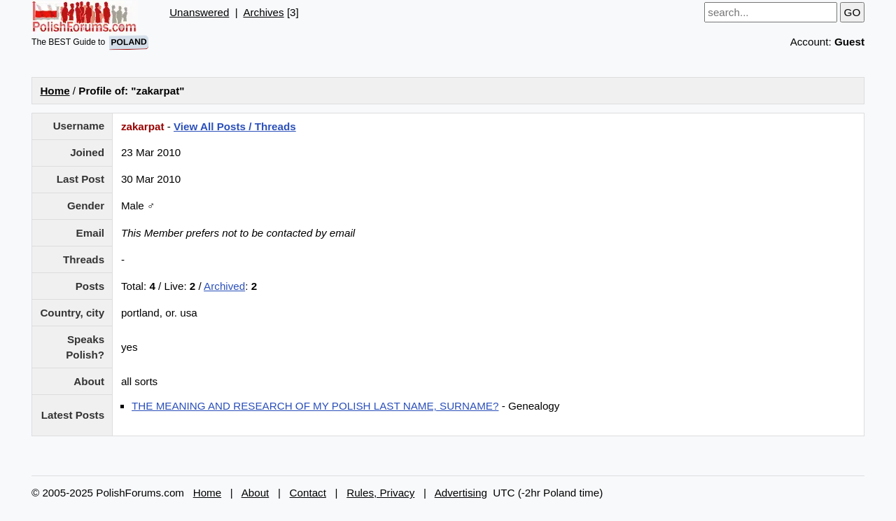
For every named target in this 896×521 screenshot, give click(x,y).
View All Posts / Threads (235, 126)
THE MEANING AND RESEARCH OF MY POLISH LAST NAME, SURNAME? (315, 406)
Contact (308, 493)
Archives (263, 12)
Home (54, 91)
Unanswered (199, 12)
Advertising (461, 493)
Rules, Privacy (380, 493)
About (255, 493)
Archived (224, 286)
